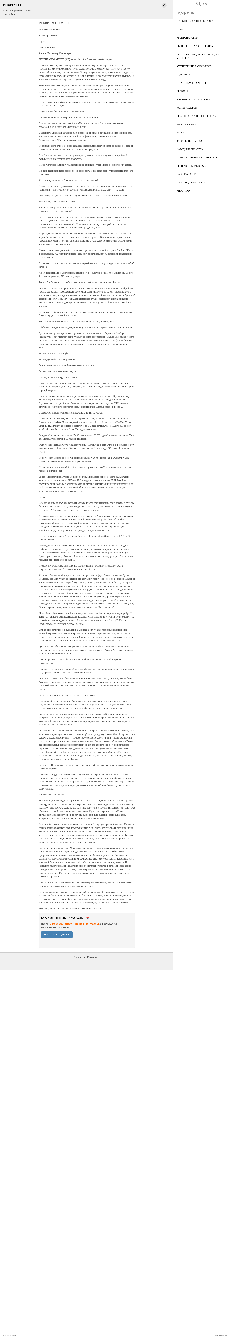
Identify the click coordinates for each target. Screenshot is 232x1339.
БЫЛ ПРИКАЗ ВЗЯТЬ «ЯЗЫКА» (193, 99)
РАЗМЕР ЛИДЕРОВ (187, 107)
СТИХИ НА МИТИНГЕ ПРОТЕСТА (195, 21)
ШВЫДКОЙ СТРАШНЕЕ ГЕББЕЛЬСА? (197, 116)
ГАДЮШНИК (184, 74)
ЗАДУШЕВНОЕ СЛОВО (189, 141)
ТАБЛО (180, 29)
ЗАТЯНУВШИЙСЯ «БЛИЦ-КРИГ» (194, 66)
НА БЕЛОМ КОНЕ (186, 174)
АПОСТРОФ (183, 190)
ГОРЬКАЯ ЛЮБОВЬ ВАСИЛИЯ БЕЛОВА (198, 157)
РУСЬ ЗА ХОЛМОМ (187, 124)
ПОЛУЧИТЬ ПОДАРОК (57, 934)
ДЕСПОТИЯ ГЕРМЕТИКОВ (191, 166)
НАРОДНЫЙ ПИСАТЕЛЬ (190, 149)
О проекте (79, 957)
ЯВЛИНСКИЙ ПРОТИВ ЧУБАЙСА (195, 46)
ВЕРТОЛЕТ (182, 91)
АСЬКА (180, 132)
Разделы (92, 957)
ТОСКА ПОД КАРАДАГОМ (191, 182)
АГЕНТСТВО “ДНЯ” (187, 37)
